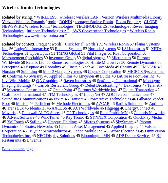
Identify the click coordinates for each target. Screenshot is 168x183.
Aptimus (156, 103)
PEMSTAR (147, 67)
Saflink (36, 122)
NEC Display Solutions (56, 135)
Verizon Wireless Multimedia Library (132, 17)
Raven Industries (77, 81)
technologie (119, 26)
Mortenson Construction (27, 90)
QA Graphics (47, 81)
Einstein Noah (78, 67)
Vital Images (96, 53)
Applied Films (60, 76)
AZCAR (102, 103)
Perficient (42, 103)
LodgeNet (92, 94)
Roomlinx (53, 67)
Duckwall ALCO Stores (41, 113)
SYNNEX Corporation (108, 117)
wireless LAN (87, 17)
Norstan (8, 71)
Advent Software (20, 117)
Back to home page (17, 149)
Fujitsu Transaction (138, 90)
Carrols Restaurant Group (58, 85)
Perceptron (11, 67)
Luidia (105, 76)
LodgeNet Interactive (31, 49)
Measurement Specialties (22, 58)
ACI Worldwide (86, 108)
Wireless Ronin (116, 44)
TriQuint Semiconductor (47, 131)
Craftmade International (21, 94)
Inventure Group (62, 58)
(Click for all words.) (81, 44)
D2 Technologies (80, 113)
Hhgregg (112, 108)
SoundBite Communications (25, 99)
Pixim (59, 99)
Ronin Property (128, 22)
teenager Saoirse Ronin (94, 22)
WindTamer (50, 117)
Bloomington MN (95, 135)
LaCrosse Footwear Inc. (136, 76)
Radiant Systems (68, 49)
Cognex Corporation (104, 71)
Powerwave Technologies (110, 99)
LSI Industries (133, 49)
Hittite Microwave (105, 62)
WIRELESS (47, 17)
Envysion (86, 76)
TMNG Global (68, 53)
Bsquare (32, 67)
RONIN (65, 22)
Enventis (34, 140)
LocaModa (105, 67)
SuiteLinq (29, 71)
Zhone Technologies (67, 62)
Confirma (15, 76)
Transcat (77, 99)
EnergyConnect (137, 108)
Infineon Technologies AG (48, 31)
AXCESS (59, 108)
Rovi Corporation (127, 53)
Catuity (126, 67)
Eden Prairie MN (114, 113)
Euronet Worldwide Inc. (97, 90)
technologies (63, 26)
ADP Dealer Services (133, 135)
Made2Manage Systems (62, 71)
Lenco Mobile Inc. (88, 131)
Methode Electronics (73, 103)
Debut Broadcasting (101, 85)
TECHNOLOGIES (91, 26)
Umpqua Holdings (63, 122)
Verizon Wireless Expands (23, 22)
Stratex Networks (39, 126)
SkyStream (124, 122)
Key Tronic (75, 117)
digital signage (94, 58)
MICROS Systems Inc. (145, 71)
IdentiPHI (38, 108)
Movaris (8, 113)
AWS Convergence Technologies (99, 31)
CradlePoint (62, 90)
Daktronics (132, 85)
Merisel (22, 103)
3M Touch (15, 122)
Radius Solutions (129, 103)
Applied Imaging (125, 126)
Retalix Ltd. (35, 62)
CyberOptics (40, 53)
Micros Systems (97, 122)
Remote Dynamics (141, 62)
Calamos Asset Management (82, 126)
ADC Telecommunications (128, 94)
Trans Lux (15, 108)
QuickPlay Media (147, 117)
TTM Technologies (62, 94)
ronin (52, 22)
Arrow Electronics (124, 131)
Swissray (36, 76)
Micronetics (121, 58)
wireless (66, 17)
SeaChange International (117, 81)
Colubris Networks (149, 113)
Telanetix (154, 85)
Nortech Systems (102, 49)
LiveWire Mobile (16, 81)
